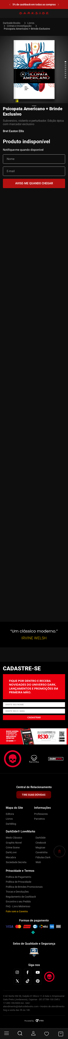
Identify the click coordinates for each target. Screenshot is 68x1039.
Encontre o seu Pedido (18, 901)
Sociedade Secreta (16, 862)
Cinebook (41, 842)
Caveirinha (42, 852)
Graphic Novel (14, 842)
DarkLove (11, 852)
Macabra (11, 857)
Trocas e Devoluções (17, 891)
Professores (41, 813)
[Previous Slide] (10, 4)
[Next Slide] (58, 4)
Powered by (29, 1021)
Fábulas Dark (43, 857)
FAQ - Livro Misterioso (18, 906)
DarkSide (41, 837)
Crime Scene (13, 847)
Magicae (40, 847)
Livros (30, 23)
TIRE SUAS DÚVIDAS (34, 794)
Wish (38, 862)
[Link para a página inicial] (13, 23)
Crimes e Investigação (19, 25)
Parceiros (39, 818)
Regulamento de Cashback (21, 896)
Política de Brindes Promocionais (24, 886)
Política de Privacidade (18, 881)
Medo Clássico (14, 837)
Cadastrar (34, 717)
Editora (10, 813)
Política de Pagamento (18, 876)
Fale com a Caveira (17, 911)
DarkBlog (11, 823)
